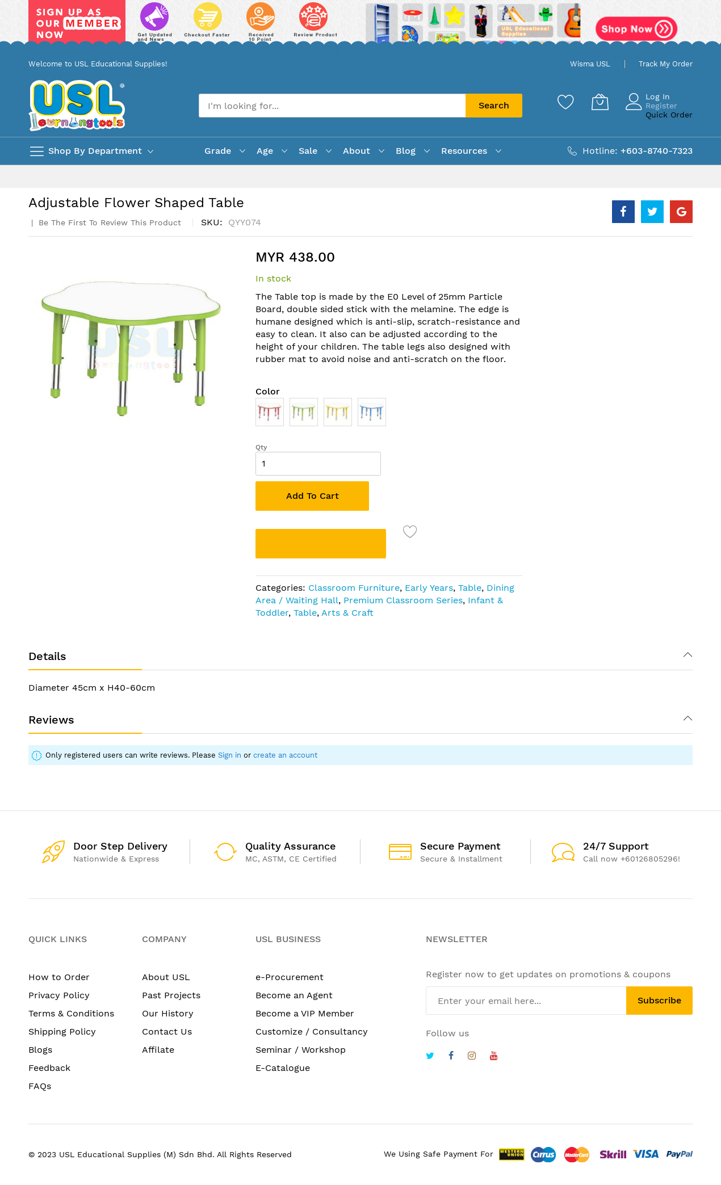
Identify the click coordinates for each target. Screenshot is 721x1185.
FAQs (39, 1086)
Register (661, 105)
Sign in (229, 755)
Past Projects (171, 995)
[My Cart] (600, 102)
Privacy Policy (59, 995)
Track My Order (666, 64)
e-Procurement (289, 977)
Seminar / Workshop (300, 1049)
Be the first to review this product (108, 222)
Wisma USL (590, 64)
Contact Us (167, 1031)
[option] (269, 412)
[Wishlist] (566, 102)
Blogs (40, 1049)
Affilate (158, 1049)
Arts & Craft (347, 612)
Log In (657, 96)
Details (47, 656)
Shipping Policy (62, 1031)
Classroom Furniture (354, 587)
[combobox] (332, 105)
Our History (168, 1013)
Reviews (51, 719)
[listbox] (388, 415)
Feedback (49, 1067)
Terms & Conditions (71, 1013)
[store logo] (76, 105)
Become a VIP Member (304, 1013)
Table (469, 587)
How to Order (59, 977)
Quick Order (669, 114)
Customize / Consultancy (311, 1031)
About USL (166, 977)
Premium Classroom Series (403, 600)
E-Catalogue (282, 1067)
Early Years (429, 587)
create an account (285, 755)
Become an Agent (294, 995)
